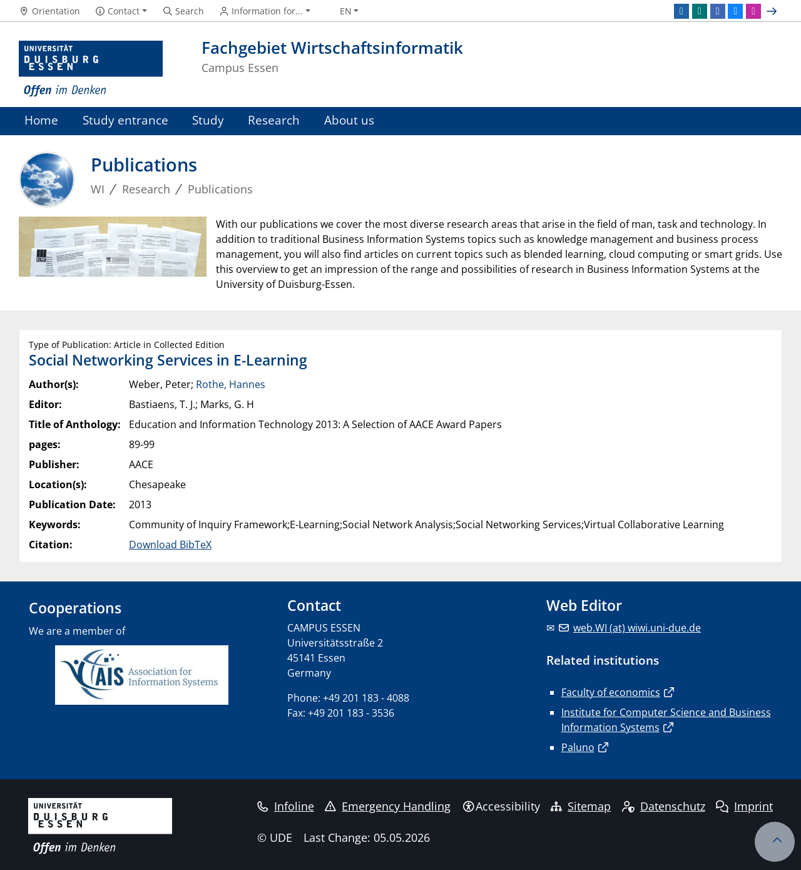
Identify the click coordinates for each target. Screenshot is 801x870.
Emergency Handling (388, 806)
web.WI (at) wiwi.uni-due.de (637, 628)
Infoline (285, 806)
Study (208, 119)
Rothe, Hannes (230, 384)
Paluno (577, 747)
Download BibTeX (170, 544)
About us (349, 119)
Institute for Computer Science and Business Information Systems (666, 719)
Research (274, 119)
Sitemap (581, 806)
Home (41, 119)
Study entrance (125, 119)
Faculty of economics (610, 692)
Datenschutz (663, 806)
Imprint (744, 806)
